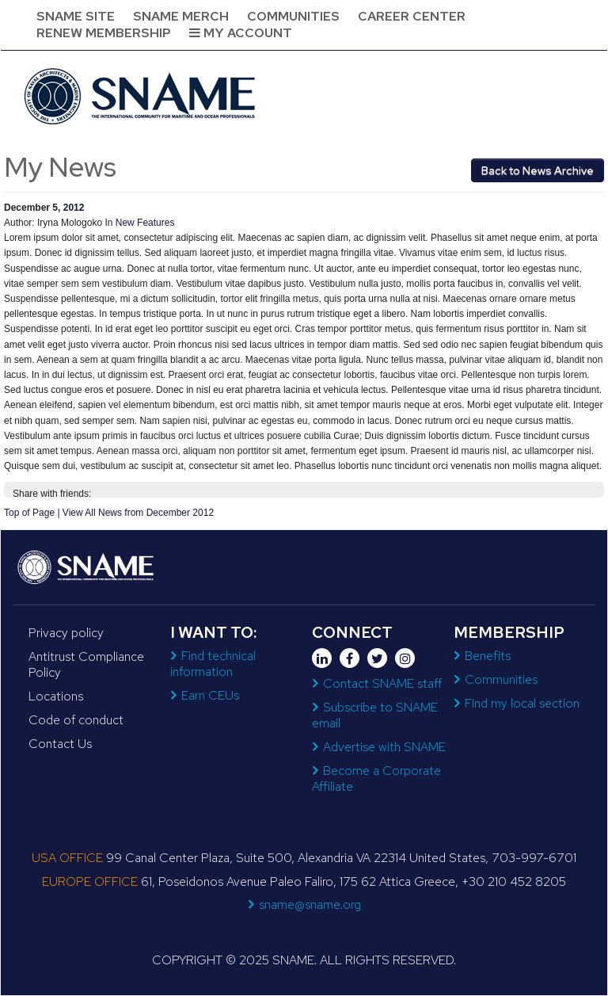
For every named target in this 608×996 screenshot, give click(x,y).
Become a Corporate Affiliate (376, 778)
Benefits (488, 655)
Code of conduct (76, 720)
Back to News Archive (537, 170)
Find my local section (522, 703)
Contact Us (60, 743)
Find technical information (213, 663)
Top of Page (29, 512)
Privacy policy (66, 632)
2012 (74, 207)
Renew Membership (103, 33)
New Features (145, 222)
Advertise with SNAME (384, 746)
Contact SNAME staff (382, 683)
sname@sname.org (310, 904)
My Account (240, 33)
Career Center (412, 16)
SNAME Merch (181, 16)
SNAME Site (75, 16)
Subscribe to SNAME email (375, 715)
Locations (55, 696)
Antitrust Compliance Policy (86, 664)
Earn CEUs (210, 695)
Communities (293, 16)
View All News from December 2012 (138, 512)
